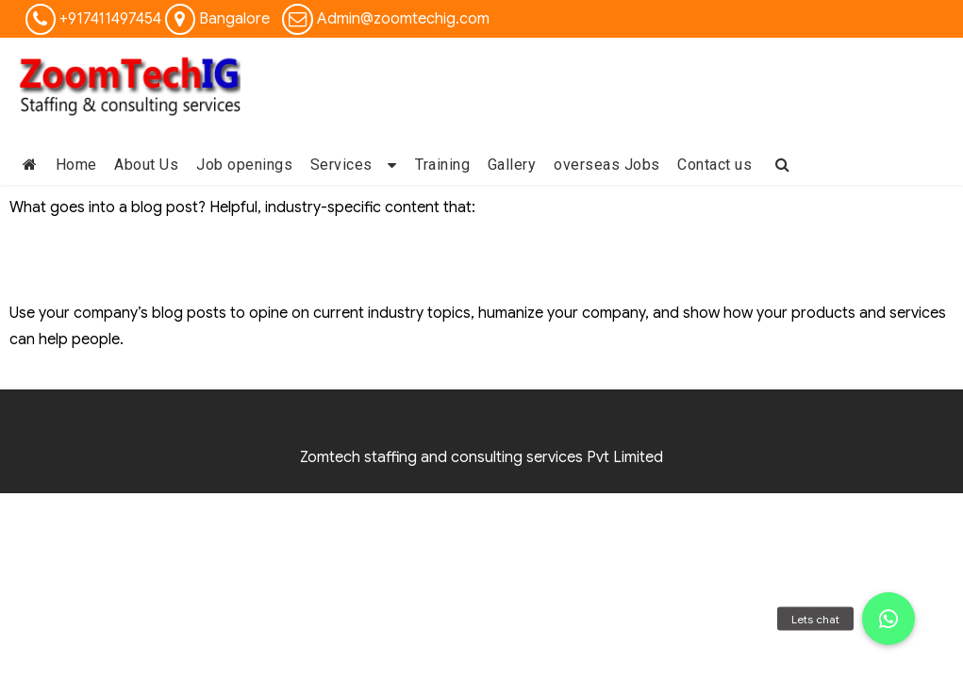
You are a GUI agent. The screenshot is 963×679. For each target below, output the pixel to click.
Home (76, 165)
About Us (146, 165)
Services (341, 165)
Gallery (512, 165)
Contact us (714, 165)
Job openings (244, 165)
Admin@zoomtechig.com (403, 18)
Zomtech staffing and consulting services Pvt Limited (481, 457)
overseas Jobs (607, 165)
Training (442, 165)
